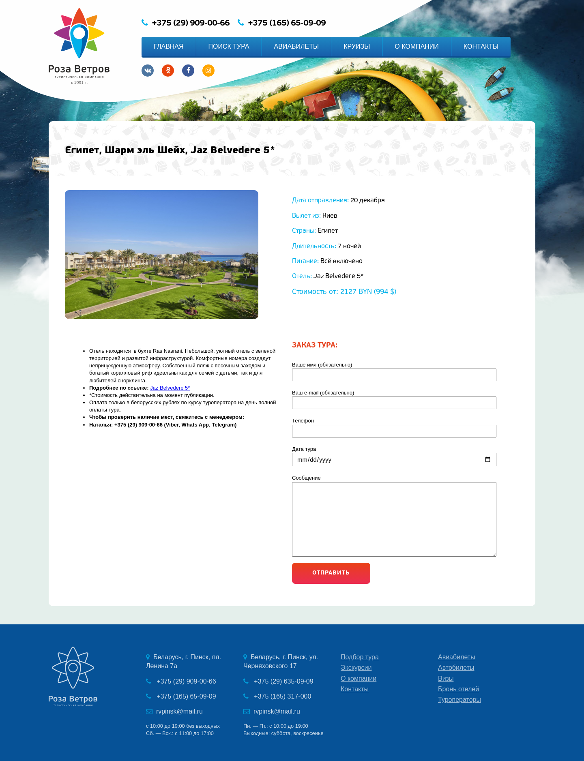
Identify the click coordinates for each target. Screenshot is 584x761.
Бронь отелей (458, 689)
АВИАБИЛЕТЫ (296, 46)
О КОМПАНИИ (417, 46)
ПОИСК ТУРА (228, 46)
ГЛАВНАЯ (168, 46)
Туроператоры (459, 699)
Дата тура (405, 456)
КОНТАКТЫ (481, 46)
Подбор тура (360, 657)
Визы (445, 678)
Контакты (355, 689)
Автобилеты (456, 667)
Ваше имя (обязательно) (405, 371)
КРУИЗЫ (357, 46)
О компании (358, 678)
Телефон (405, 427)
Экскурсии (356, 667)
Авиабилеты (456, 657)
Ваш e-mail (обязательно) (405, 399)
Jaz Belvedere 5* (170, 388)
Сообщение (405, 517)
